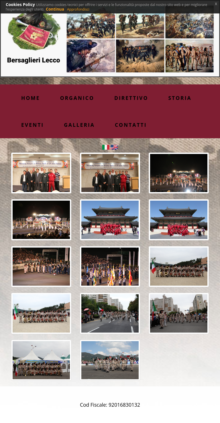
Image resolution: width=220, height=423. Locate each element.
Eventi (32, 124)
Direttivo (131, 97)
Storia (179, 97)
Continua (55, 9)
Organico (77, 97)
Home (30, 97)
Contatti (131, 124)
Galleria (79, 124)
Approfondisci (78, 9)
